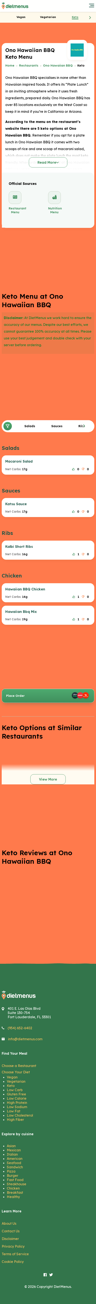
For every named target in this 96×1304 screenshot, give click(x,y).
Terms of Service (15, 1254)
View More (48, 779)
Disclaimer (10, 1239)
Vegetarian (16, 1081)
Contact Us (10, 1231)
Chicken (13, 1188)
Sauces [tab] (57, 426)
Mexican (14, 1150)
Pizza (11, 1171)
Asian (11, 1146)
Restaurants (28, 65)
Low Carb (15, 1090)
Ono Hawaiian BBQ (58, 65)
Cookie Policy (13, 1261)
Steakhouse (16, 1184)
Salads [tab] (29, 426)
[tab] (21, 17)
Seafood (14, 1163)
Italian (12, 1154)
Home (9, 65)
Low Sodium (17, 1107)
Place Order (48, 696)
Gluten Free (16, 1094)
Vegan (12, 1077)
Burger (12, 1175)
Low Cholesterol (20, 1115)
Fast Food (15, 1180)
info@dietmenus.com (25, 1039)
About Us (9, 1223)
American (14, 1158)
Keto (11, 1086)
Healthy (13, 1197)
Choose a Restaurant (19, 1066)
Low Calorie (16, 1098)
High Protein (17, 1102)
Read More (48, 162)
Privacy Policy (13, 1246)
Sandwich (15, 1167)
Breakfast (15, 1192)
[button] (90, 17)
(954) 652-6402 (20, 1028)
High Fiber (15, 1119)
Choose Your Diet (16, 1072)
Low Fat (13, 1111)
